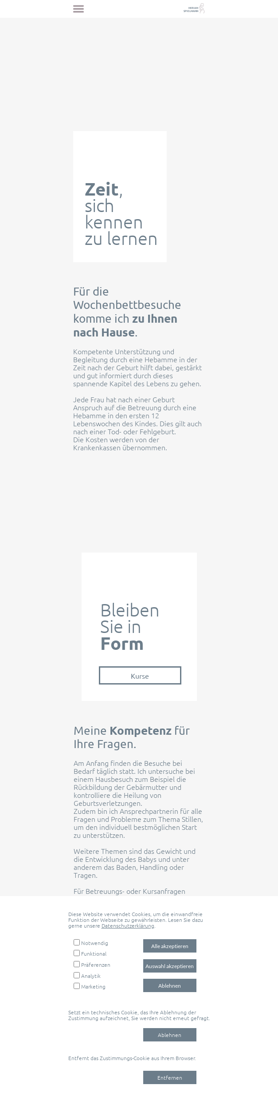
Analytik (91, 975)
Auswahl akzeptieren (169, 966)
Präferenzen (95, 964)
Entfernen (169, 1077)
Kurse (140, 675)
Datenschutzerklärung (128, 925)
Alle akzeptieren (169, 946)
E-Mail (169, 899)
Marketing (93, 986)
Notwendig (94, 942)
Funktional (93, 953)
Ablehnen (169, 985)
